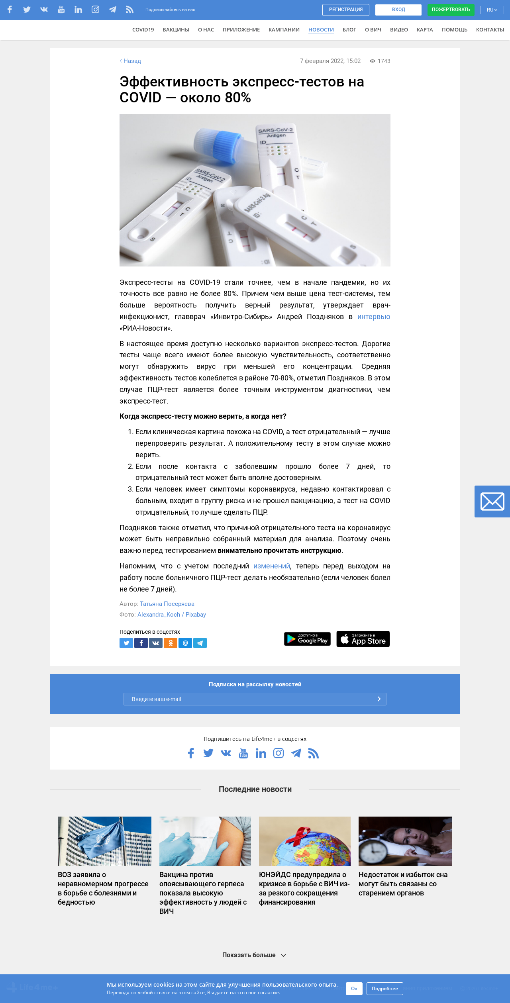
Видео (399, 29)
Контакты (490, 29)
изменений (271, 566)
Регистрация (346, 9)
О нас (206, 29)
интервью (373, 316)
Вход (398, 9)
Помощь (454, 29)
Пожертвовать (451, 9)
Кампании (284, 29)
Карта (425, 29)
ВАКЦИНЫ (176, 29)
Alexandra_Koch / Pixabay (171, 614)
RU (492, 10)
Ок (354, 988)
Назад (129, 61)
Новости (321, 29)
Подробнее (385, 988)
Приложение (241, 29)
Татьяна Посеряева (167, 603)
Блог (349, 29)
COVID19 (143, 29)
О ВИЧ (373, 29)
